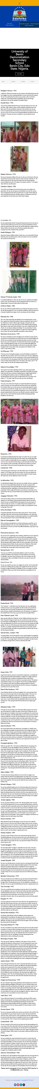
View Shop (19, 74)
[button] (19, 3)
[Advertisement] (19, 38)
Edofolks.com (9, 1080)
